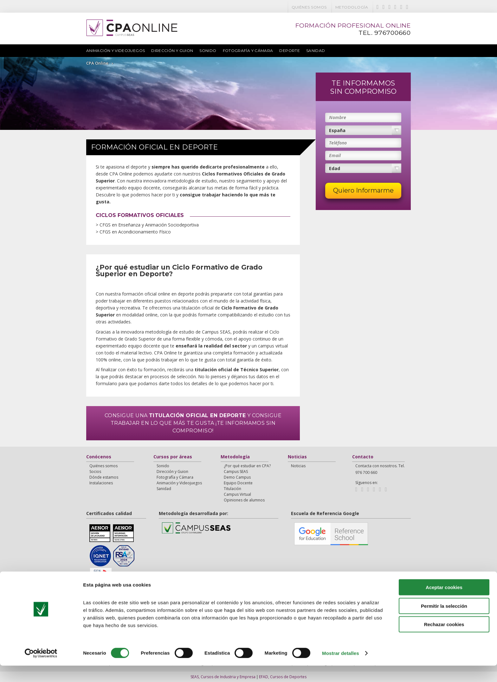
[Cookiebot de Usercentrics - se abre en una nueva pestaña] (41, 669)
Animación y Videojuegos (115, 50)
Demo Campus (237, 477)
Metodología (351, 7)
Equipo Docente (238, 483)
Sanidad (315, 50)
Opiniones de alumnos (244, 500)
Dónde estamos (103, 477)
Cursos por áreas (172, 457)
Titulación (232, 488)
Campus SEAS (236, 471)
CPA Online (97, 63)
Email (335, 155)
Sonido (207, 50)
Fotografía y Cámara (248, 50)
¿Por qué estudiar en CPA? (247, 465)
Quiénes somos (309, 7)
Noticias (297, 457)
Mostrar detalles (340, 669)
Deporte (289, 50)
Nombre (337, 117)
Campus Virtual (237, 494)
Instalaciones (101, 483)
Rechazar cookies (444, 640)
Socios (95, 471)
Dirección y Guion (172, 50)
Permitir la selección (444, 622)
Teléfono (338, 143)
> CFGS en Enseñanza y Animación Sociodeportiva (138, 225)
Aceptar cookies (444, 603)
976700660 (392, 32)
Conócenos (98, 457)
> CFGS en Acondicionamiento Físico (124, 232)
